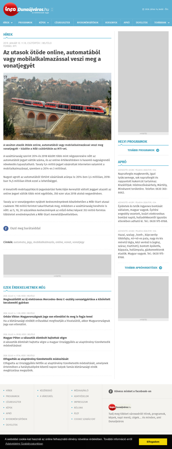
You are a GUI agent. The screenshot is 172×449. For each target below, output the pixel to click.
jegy (29, 242)
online (59, 242)
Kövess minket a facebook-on (132, 391)
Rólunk (78, 408)
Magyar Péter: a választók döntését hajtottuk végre (35, 338)
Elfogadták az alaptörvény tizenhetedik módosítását (35, 359)
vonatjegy (78, 242)
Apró (127, 23)
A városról (46, 396)
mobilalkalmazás (43, 242)
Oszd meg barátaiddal (25, 228)
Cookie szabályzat (84, 419)
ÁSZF (76, 413)
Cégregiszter (62, 23)
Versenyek (111, 23)
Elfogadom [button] (153, 441)
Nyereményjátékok (87, 23)
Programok (25, 23)
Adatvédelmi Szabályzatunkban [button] (24, 443)
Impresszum (81, 402)
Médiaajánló (81, 391)
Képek (42, 23)
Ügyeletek (142, 23)
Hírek (6, 23)
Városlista (52, 9)
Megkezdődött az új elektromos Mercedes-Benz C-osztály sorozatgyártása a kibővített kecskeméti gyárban (56, 301)
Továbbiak (160, 23)
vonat (67, 242)
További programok (141, 150)
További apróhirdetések (141, 267)
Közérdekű (46, 391)
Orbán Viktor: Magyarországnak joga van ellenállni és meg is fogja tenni (48, 317)
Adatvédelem (81, 396)
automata (20, 242)
